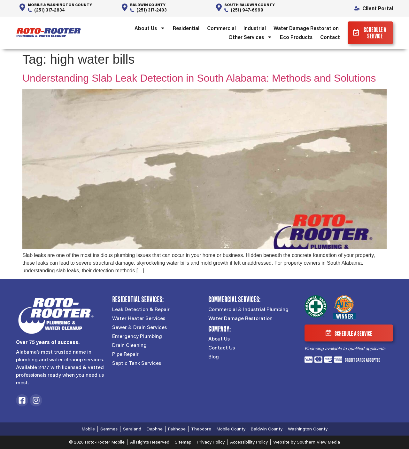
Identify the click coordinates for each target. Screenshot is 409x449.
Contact (329, 37)
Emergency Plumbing (137, 336)
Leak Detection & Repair (141, 310)
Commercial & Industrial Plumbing (248, 310)
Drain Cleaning (129, 345)
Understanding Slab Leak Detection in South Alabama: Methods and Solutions (199, 78)
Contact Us (221, 348)
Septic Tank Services (136, 363)
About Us (149, 28)
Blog (213, 357)
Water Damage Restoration (305, 28)
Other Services (249, 37)
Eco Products (295, 37)
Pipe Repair (125, 354)
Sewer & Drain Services (139, 328)
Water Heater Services (138, 319)
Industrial (254, 28)
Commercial (220, 28)
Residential (185, 28)
